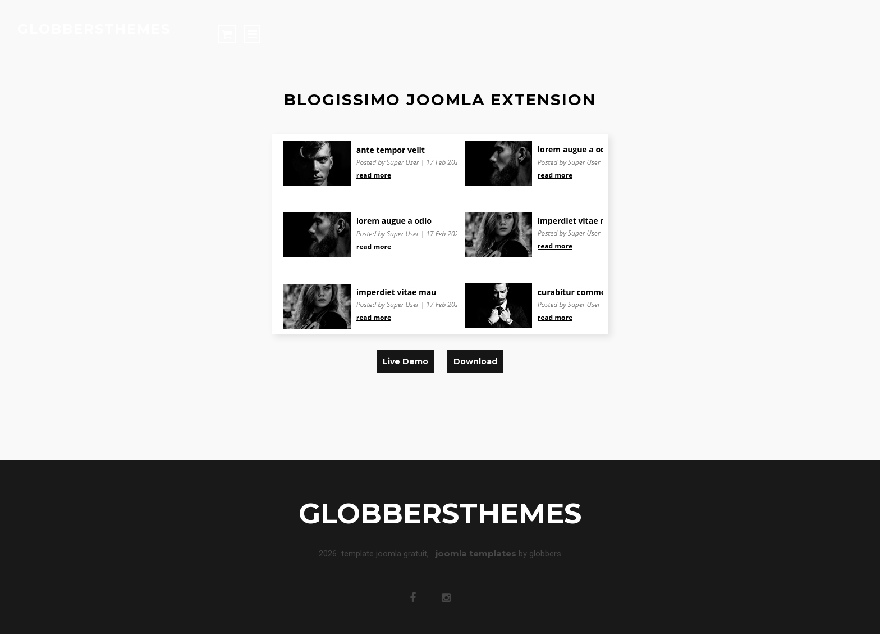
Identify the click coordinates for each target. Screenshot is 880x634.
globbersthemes (94, 29)
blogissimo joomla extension (440, 99)
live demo (405, 361)
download (475, 361)
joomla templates (476, 551)
